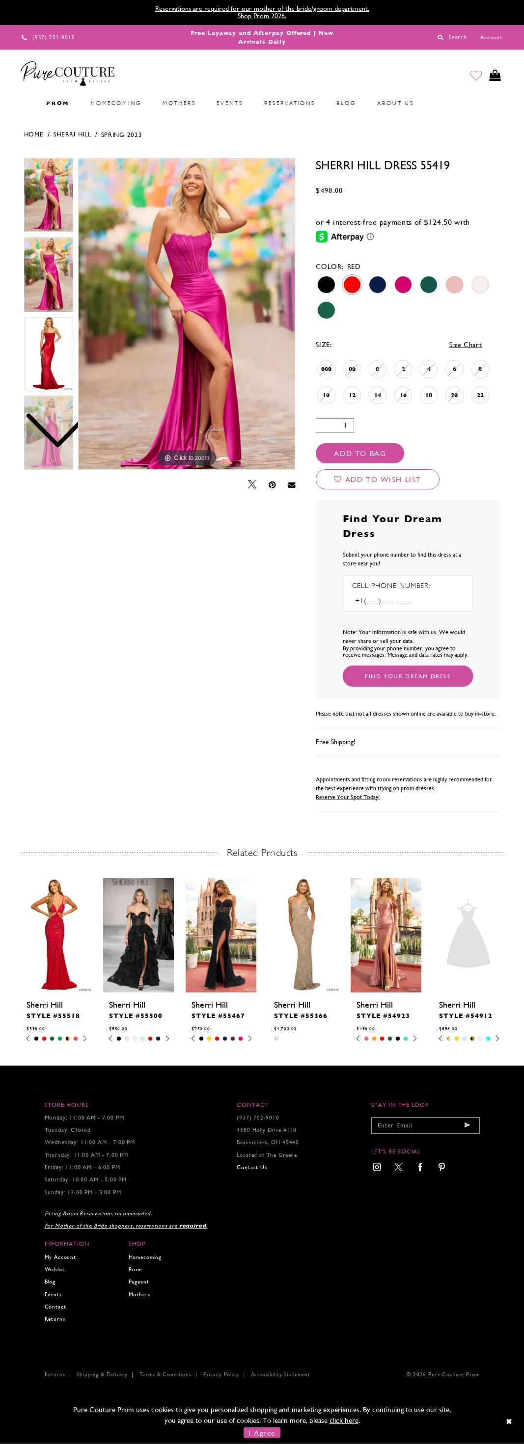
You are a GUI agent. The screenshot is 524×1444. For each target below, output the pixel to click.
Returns (55, 1319)
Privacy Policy (221, 1374)
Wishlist (55, 1269)
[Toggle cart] (494, 75)
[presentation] (56, 935)
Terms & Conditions (165, 1374)
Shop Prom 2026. (262, 16)
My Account (60, 1257)
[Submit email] (467, 1125)
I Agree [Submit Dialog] (262, 1432)
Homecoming (145, 1257)
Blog (50, 1282)
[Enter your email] (425, 1125)
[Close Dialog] (509, 1421)
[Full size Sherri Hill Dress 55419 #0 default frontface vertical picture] (187, 314)
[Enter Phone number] (394, 601)
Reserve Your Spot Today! (348, 797)
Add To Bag (360, 453)
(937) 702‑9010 (258, 1118)
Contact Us (252, 1167)
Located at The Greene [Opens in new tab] (267, 1155)
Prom (135, 1269)
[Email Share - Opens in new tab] (292, 485)
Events (53, 1294)
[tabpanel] (187, 314)
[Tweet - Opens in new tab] (252, 484)
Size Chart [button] (465, 344)
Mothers (139, 1294)
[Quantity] (335, 425)
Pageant (139, 1282)
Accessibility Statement (280, 1374)
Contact (55, 1307)
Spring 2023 (121, 134)
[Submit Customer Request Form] (408, 676)
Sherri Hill (72, 134)
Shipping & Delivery (102, 1374)
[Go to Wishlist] (475, 75)
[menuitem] (25, 103)
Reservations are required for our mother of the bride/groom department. (262, 8)
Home (34, 134)
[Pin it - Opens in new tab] (272, 485)
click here (344, 1420)
